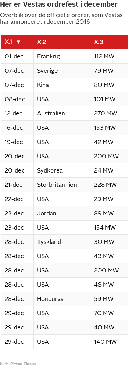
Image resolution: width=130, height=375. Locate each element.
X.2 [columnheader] (41, 42)
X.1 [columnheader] (8, 41)
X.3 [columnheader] (98, 42)
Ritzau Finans (23, 363)
